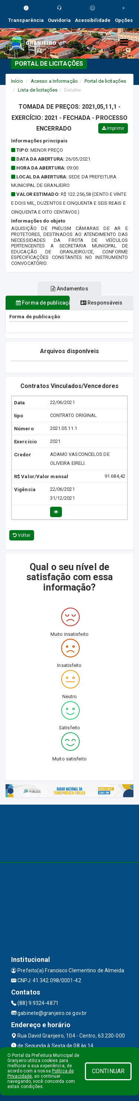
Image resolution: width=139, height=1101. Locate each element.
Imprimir (113, 128)
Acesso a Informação (54, 81)
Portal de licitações (105, 81)
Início (17, 81)
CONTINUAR (108, 1071)
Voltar (21, 535)
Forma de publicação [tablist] (43, 303)
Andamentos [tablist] (69, 289)
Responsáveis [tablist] (101, 303)
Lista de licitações (37, 90)
